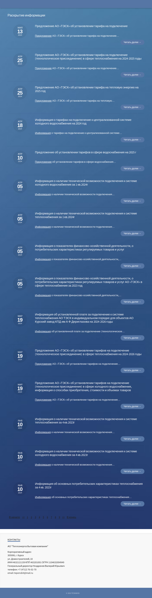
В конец (71, 517)
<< (23, 517)
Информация (43, 133)
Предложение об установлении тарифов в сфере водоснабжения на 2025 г (85, 152)
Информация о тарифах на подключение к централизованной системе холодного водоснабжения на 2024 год (83, 121)
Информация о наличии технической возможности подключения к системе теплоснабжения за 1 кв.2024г (86, 215)
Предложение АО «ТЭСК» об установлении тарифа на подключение (81, 26)
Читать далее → (132, 42)
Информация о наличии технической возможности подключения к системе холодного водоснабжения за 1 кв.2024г (86, 182)
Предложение (43, 35)
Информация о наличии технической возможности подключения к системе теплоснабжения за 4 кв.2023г (86, 420)
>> (63, 517)
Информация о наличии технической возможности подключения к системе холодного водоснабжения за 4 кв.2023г (86, 453)
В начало (14, 517)
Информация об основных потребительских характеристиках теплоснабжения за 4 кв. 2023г (89, 485)
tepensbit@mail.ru (23, 572)
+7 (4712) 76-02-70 (27, 569)
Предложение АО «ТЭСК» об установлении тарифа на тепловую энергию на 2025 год (87, 89)
